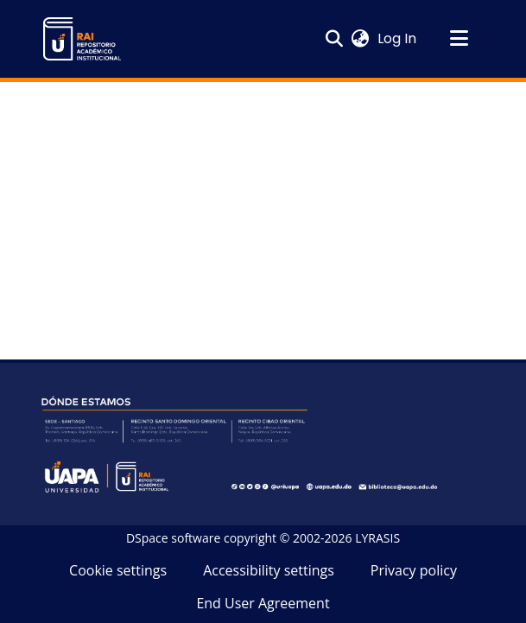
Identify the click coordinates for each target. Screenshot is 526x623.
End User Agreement (262, 603)
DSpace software (173, 538)
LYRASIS (377, 538)
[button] (82, 38)
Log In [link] (397, 38)
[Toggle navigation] (459, 38)
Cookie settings (118, 570)
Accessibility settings (268, 570)
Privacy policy (414, 570)
